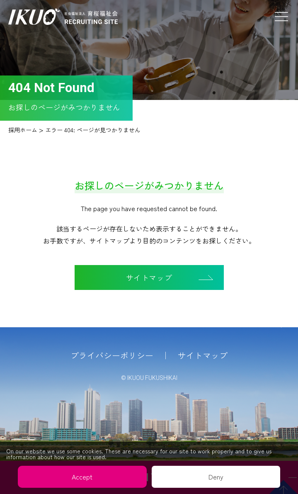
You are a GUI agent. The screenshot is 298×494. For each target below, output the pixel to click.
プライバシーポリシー (111, 355)
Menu (281, 16)
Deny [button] (215, 477)
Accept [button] (82, 477)
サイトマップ (203, 355)
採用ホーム (22, 130)
